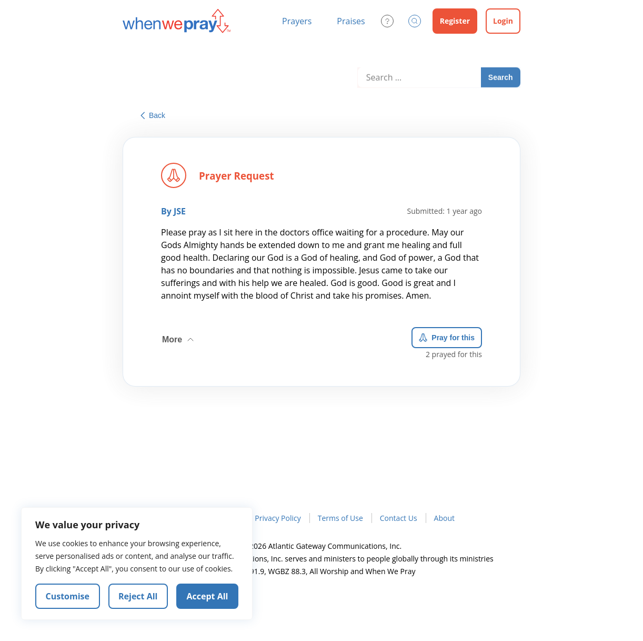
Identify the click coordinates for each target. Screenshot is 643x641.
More (179, 337)
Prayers (297, 21)
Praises (351, 21)
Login (503, 21)
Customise (68, 596)
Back (152, 115)
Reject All (137, 596)
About (444, 518)
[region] (137, 563)
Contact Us (398, 518)
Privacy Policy (277, 518)
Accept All (207, 596)
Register (455, 21)
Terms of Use (340, 518)
